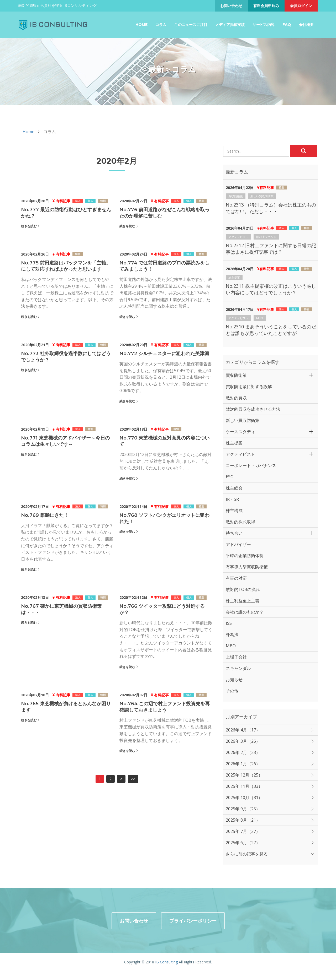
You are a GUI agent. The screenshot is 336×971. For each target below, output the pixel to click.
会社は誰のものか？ (245, 612)
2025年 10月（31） (244, 797)
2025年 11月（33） (244, 786)
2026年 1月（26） (243, 764)
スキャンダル (238, 668)
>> (133, 778)
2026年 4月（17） (243, 730)
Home (141, 24)
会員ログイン (301, 5)
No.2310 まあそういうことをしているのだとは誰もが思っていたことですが (271, 329)
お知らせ (234, 679)
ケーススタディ (240, 432)
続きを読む (29, 226)
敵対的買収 (236, 398)
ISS (229, 623)
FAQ (286, 24)
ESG (229, 477)
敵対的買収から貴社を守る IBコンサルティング (57, 5)
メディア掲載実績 (230, 24)
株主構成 (234, 510)
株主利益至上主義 (242, 601)
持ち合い (234, 533)
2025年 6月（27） (243, 842)
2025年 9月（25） (243, 809)
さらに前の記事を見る (247, 854)
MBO (259, 318)
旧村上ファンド (266, 237)
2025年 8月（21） (243, 820)
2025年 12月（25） (244, 775)
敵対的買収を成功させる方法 (253, 409)
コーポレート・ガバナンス (251, 465)
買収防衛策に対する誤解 (249, 386)
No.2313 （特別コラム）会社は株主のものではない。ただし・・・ (271, 208)
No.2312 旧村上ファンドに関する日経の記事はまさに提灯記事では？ (271, 248)
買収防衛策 (235, 196)
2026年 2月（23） (243, 752)
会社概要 (306, 24)
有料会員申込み (266, 5)
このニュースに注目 (190, 24)
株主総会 (234, 488)
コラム (160, 24)
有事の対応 (236, 578)
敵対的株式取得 (240, 522)
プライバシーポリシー (193, 920)
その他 (232, 691)
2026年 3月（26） (243, 741)
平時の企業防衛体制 (245, 555)
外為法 (232, 634)
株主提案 (234, 277)
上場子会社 (236, 657)
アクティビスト (238, 237)
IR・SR (232, 499)
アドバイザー (238, 544)
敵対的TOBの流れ (243, 589)
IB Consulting (166, 961)
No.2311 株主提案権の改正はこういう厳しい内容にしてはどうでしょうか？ (271, 289)
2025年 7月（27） (243, 831)
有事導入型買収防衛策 (247, 567)
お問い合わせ (231, 5)
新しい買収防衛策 (262, 196)
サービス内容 (264, 24)
